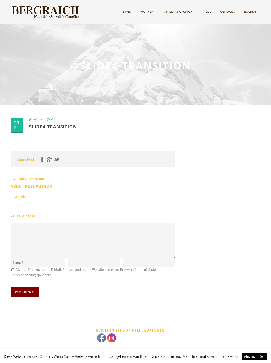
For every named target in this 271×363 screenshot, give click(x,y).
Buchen (250, 11)
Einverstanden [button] (254, 357)
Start (127, 11)
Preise (206, 11)
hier (235, 356)
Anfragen (227, 11)
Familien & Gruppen (178, 11)
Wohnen (147, 11)
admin (37, 119)
